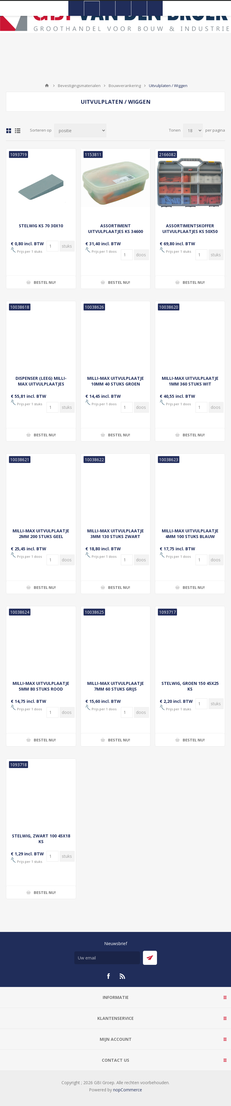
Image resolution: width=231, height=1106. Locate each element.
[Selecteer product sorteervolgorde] (80, 130)
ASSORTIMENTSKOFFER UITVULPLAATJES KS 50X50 (190, 228)
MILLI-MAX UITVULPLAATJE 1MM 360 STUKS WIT (190, 381)
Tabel (8, 130)
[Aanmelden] (107, 957)
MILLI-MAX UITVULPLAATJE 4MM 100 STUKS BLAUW (190, 533)
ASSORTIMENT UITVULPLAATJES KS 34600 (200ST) (115, 231)
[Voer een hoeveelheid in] (52, 246)
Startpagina (47, 85)
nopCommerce (127, 1090)
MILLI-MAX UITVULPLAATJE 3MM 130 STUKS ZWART (115, 533)
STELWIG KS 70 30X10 (41, 225)
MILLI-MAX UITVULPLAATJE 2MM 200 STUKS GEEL (41, 533)
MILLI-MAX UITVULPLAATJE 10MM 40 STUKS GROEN (115, 381)
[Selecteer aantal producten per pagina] (193, 130)
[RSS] (122, 976)
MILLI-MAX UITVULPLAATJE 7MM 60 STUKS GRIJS (115, 686)
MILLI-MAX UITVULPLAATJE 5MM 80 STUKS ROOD (41, 686)
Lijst (17, 130)
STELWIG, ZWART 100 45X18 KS (41, 838)
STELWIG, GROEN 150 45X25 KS (190, 686)
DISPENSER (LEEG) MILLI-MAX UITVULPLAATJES (41, 381)
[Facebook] (108, 976)
